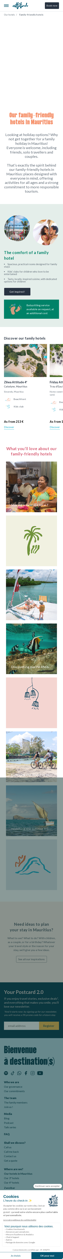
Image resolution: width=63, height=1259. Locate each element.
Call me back (11, 1151)
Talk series (10, 1127)
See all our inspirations (31, 959)
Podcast (8, 1122)
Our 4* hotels (11, 1182)
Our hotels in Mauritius (18, 1173)
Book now (52, 5)
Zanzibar (9, 1187)
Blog (6, 1118)
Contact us (10, 1156)
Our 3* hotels (11, 1178)
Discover (9, 427)
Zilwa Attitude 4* (15, 382)
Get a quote (10, 1160)
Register (48, 1026)
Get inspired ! (17, 291)
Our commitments (14, 1091)
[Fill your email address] (21, 1026)
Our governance (13, 1086)
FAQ (7, 1134)
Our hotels (9, 14)
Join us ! (8, 1106)
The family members (15, 1102)
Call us (7, 1147)
